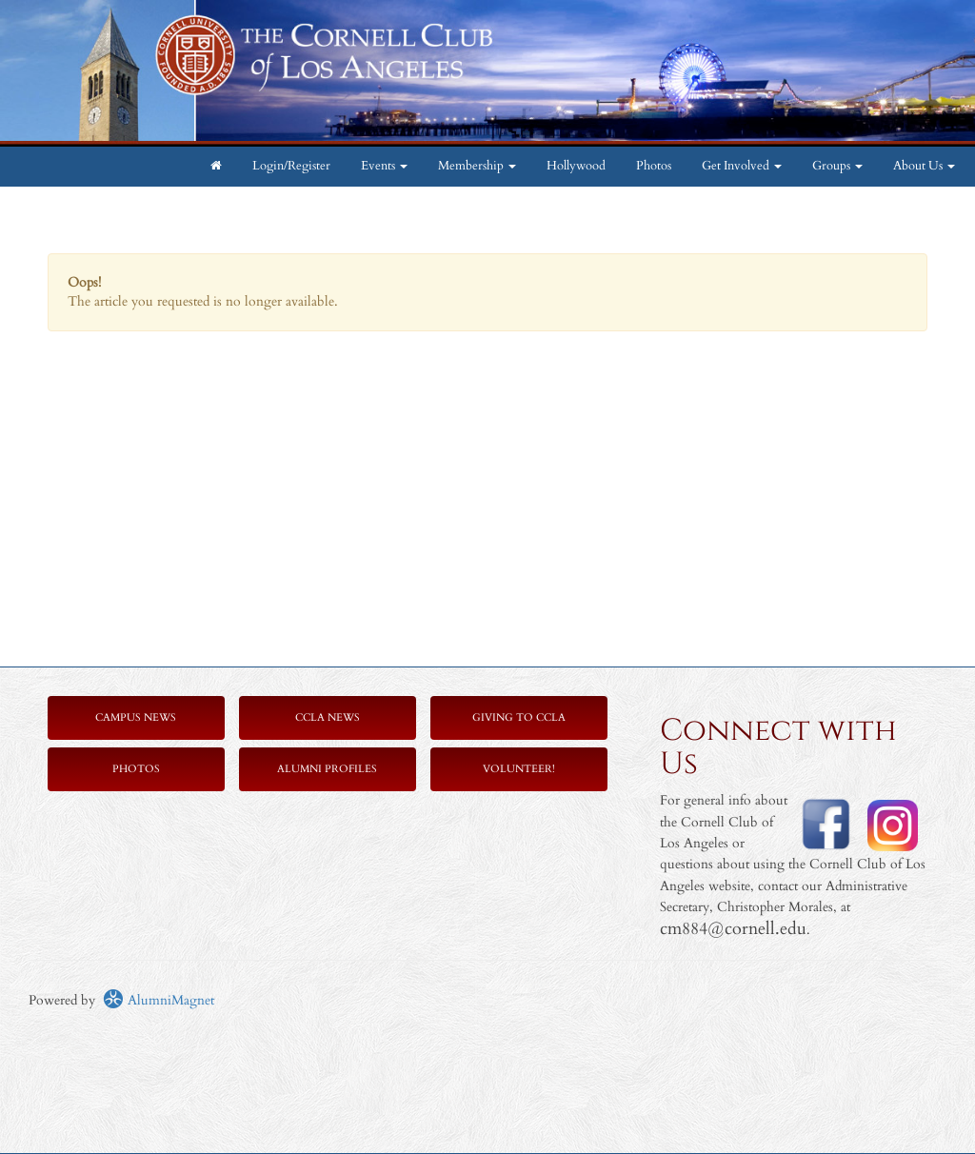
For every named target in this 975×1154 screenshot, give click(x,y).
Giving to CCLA (519, 717)
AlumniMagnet (158, 1000)
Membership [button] (477, 166)
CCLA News (327, 717)
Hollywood (576, 166)
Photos (653, 166)
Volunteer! (519, 769)
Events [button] (384, 166)
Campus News (135, 717)
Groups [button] (837, 166)
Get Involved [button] (742, 166)
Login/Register (291, 166)
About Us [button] (924, 166)
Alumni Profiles (327, 769)
